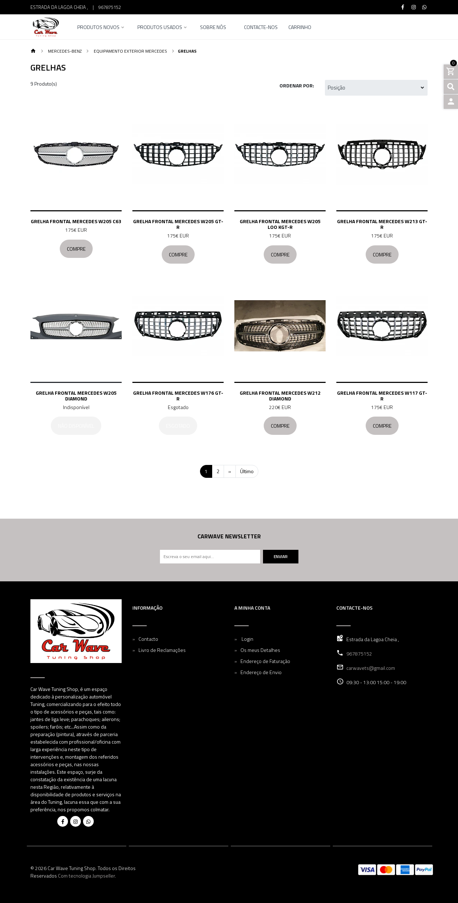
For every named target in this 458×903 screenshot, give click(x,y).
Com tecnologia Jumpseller (86, 875)
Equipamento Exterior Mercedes (130, 51)
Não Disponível (76, 425)
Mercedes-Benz (64, 51)
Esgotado (178, 425)
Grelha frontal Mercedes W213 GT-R (382, 224)
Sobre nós (213, 28)
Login (246, 639)
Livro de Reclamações (162, 650)
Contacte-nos (261, 28)
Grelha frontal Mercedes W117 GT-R (382, 395)
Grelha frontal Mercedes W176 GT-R (178, 395)
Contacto (148, 639)
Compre (76, 249)
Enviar (281, 556)
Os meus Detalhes (260, 650)
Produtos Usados (159, 28)
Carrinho (299, 28)
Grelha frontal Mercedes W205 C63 (76, 221)
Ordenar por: (296, 85)
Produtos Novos (98, 28)
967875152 (109, 7)
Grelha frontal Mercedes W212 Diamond (280, 395)
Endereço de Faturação (265, 661)
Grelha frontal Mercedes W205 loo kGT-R (280, 224)
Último (247, 471)
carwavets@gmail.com (370, 668)
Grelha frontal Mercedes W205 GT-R (178, 224)
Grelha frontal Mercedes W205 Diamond (76, 395)
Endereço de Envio (261, 672)
